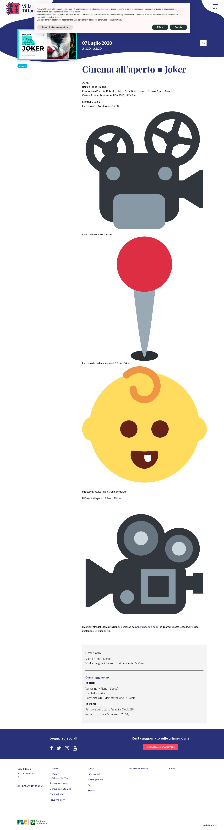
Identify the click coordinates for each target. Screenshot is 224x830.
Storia (91, 790)
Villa (91, 768)
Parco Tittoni (113, 498)
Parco (91, 785)
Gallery (171, 768)
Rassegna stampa (59, 783)
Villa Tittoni (90, 31)
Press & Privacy (60, 778)
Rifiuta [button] (160, 821)
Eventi (105, 31)
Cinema (22, 66)
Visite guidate (95, 779)
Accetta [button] (178, 821)
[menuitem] (68, 769)
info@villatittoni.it (30, 785)
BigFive (214, 825)
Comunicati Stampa (60, 788)
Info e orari (94, 774)
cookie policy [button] (73, 806)
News (55, 768)
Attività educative (138, 768)
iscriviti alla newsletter (161, 747)
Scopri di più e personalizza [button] (55, 821)
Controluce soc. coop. (147, 626)
